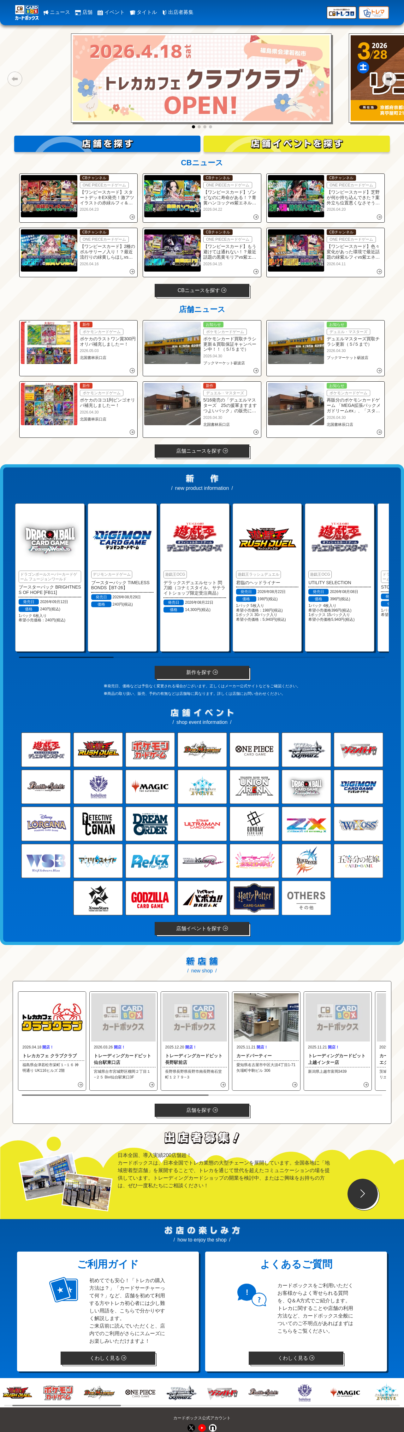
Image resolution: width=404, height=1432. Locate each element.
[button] (14, 78)
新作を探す (202, 672)
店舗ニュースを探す (202, 451)
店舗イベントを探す (202, 928)
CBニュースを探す (202, 290)
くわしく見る (108, 1358)
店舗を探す (202, 1110)
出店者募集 (177, 12)
